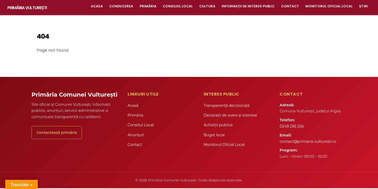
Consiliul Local (178, 6)
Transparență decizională (227, 105)
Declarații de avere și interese (230, 115)
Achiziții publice (218, 125)
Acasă (133, 105)
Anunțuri (136, 135)
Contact (290, 6)
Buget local (214, 135)
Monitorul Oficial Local (329, 6)
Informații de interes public (248, 6)
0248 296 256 (292, 126)
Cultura (207, 6)
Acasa (97, 6)
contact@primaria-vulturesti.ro (308, 141)
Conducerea (121, 6)
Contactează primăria (56, 132)
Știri (363, 6)
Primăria (148, 6)
